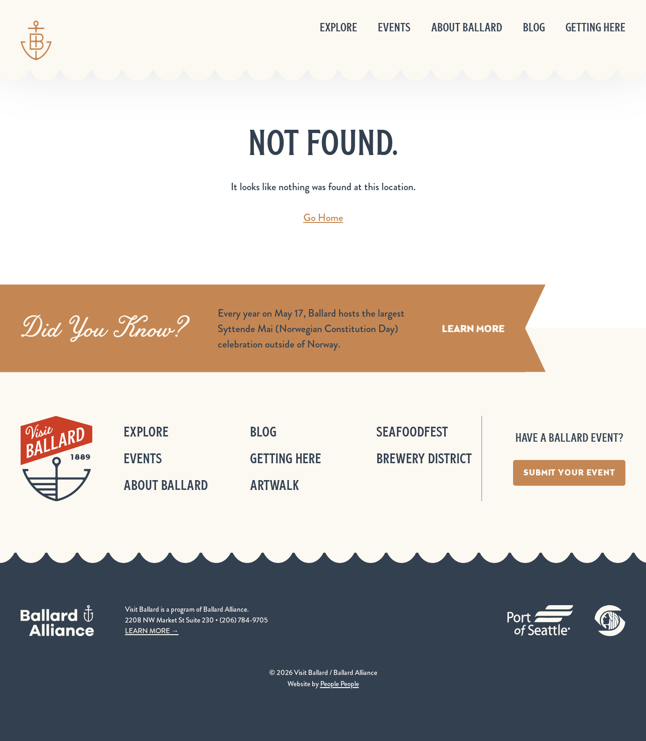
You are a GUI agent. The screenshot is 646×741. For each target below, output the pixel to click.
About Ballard (466, 27)
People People (339, 684)
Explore (338, 27)
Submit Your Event (569, 472)
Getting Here (595, 27)
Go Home (323, 217)
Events (394, 27)
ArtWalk (274, 485)
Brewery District (424, 458)
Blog (534, 27)
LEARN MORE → (151, 631)
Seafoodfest (412, 431)
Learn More (473, 328)
